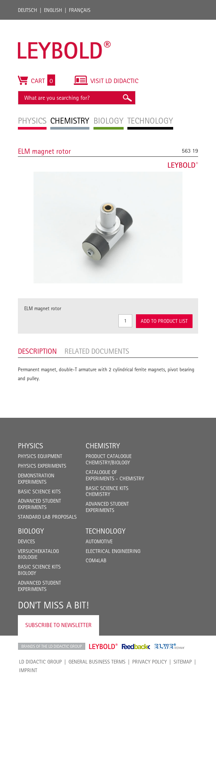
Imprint (28, 670)
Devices (26, 541)
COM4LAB (96, 560)
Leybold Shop (103, 646)
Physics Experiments (42, 466)
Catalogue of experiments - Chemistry (115, 475)
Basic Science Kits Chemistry (107, 491)
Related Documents (96, 351)
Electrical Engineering (113, 551)
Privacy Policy (149, 662)
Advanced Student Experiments (39, 504)
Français (79, 10)
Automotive (99, 541)
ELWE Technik (169, 646)
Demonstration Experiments (36, 479)
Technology (106, 531)
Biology (31, 531)
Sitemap (183, 662)
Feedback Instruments (136, 646)
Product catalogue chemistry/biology (108, 459)
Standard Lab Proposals (47, 517)
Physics (30, 445)
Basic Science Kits (39, 491)
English (53, 10)
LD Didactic (51, 646)
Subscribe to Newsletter (58, 625)
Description (37, 351)
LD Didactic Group (40, 662)
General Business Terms (97, 662)
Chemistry (103, 445)
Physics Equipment (40, 456)
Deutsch (27, 10)
